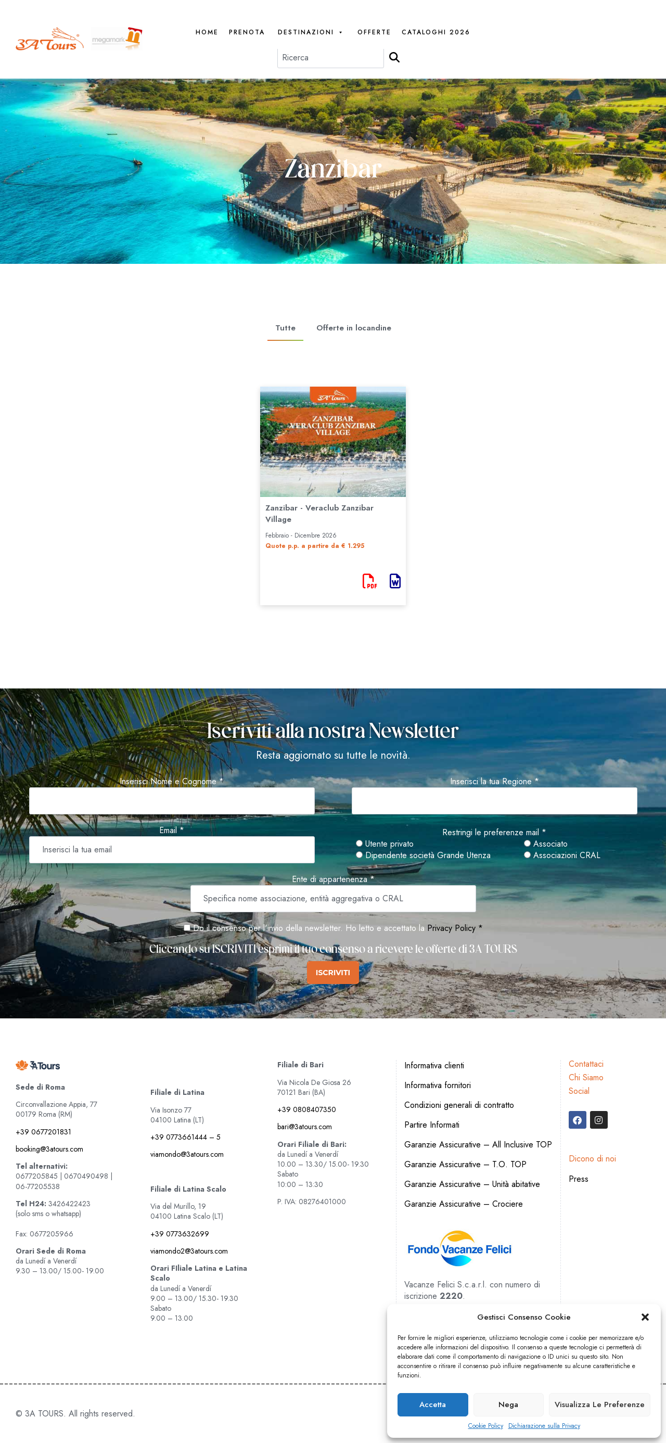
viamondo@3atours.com (187, 1154)
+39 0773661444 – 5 (185, 1137)
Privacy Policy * (455, 928)
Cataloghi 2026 (436, 32)
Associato (546, 844)
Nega (508, 1404)
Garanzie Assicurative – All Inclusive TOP (478, 1145)
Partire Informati (431, 1125)
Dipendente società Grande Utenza (423, 855)
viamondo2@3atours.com (189, 1251)
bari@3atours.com (304, 1126)
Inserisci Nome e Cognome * (172, 781)
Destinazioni (311, 32)
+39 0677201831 (43, 1132)
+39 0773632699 (179, 1234)
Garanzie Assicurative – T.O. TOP (465, 1164)
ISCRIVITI (333, 972)
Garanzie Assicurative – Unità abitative (472, 1184)
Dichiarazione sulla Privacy (544, 1426)
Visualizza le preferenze (600, 1404)
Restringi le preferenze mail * (494, 832)
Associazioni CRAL (562, 855)
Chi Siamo (586, 1077)
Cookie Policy (485, 1426)
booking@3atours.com (49, 1149)
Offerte (374, 32)
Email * (171, 830)
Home (207, 32)
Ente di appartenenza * (333, 879)
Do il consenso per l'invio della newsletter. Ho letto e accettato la (304, 928)
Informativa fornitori (437, 1085)
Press (578, 1179)
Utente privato (385, 844)
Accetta (432, 1404)
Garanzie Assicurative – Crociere (463, 1204)
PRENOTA (247, 32)
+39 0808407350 (306, 1109)
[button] (645, 1317)
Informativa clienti (434, 1065)
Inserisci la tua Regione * (494, 781)
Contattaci (586, 1064)
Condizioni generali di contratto (459, 1105)
